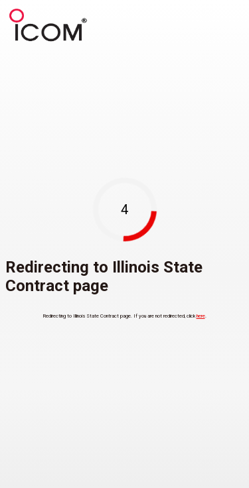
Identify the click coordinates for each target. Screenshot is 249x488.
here (201, 316)
